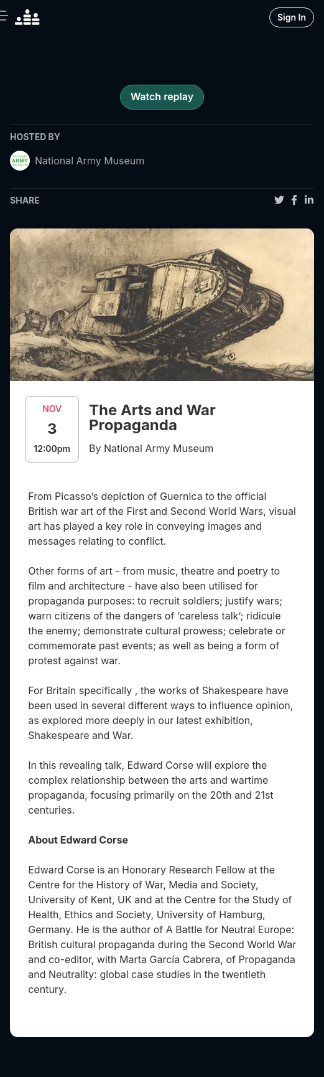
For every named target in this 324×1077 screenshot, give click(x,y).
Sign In (291, 17)
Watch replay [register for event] (162, 96)
